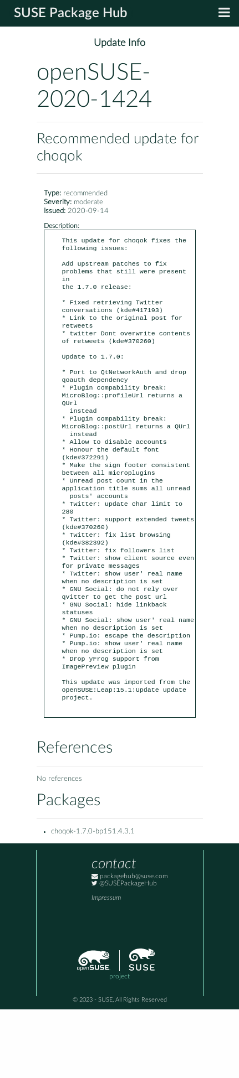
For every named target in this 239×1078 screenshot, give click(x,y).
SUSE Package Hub (71, 13)
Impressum (106, 966)
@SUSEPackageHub (124, 952)
